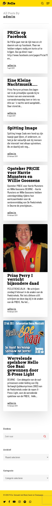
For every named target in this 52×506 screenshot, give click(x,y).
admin (11, 65)
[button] (48, 3)
